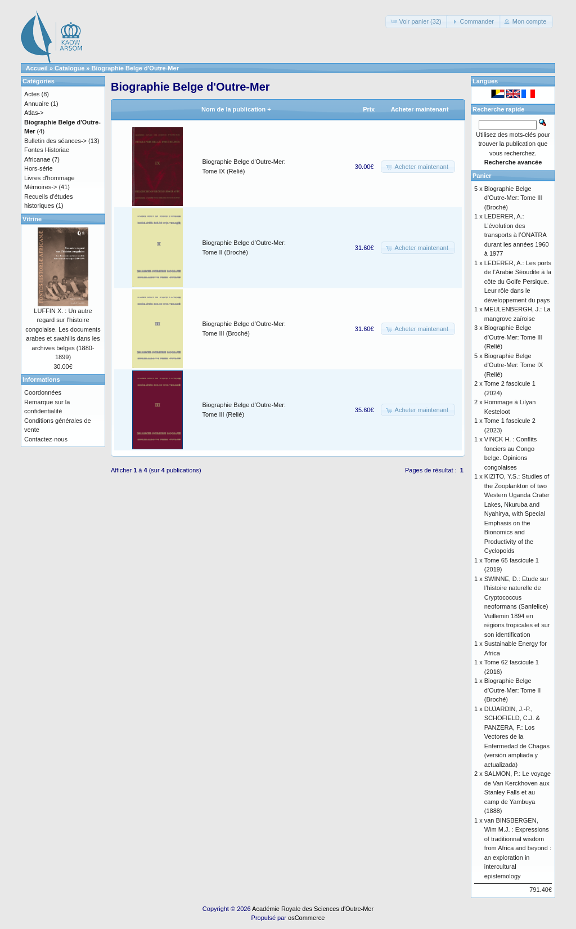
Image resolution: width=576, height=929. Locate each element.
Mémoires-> (40, 187)
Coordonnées (42, 392)
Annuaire (36, 103)
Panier (482, 175)
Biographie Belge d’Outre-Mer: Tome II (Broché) (512, 690)
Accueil (37, 68)
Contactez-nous (46, 439)
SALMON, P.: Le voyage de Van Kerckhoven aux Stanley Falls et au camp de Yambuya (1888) (517, 792)
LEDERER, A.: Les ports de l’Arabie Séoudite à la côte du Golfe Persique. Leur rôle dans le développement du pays (517, 281)
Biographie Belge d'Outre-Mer (135, 68)
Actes (32, 94)
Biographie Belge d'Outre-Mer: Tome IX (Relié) (513, 365)
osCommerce (306, 917)
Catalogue (69, 68)
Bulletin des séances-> (55, 140)
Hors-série (38, 168)
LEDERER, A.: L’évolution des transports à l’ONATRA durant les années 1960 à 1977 (516, 235)
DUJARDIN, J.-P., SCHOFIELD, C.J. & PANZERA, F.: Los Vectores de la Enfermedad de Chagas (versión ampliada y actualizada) (517, 736)
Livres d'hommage (49, 178)
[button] (416, 21)
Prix (369, 109)
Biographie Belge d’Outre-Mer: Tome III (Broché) (513, 198)
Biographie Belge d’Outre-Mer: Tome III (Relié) (513, 337)
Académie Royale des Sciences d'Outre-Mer (313, 908)
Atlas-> (34, 112)
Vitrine (32, 219)
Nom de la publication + (236, 109)
